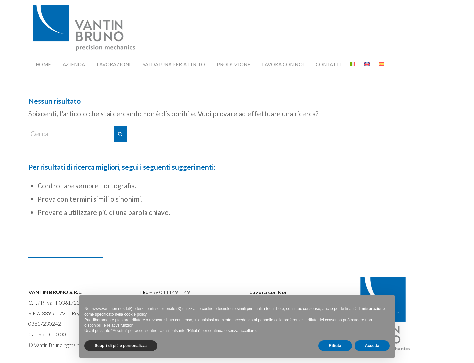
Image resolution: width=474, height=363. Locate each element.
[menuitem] (41, 64)
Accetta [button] (372, 345)
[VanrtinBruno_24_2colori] (84, 28)
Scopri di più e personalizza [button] (121, 345)
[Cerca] (77, 134)
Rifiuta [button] (335, 345)
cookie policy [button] (135, 314)
